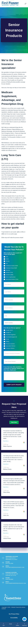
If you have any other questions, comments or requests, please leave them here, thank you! (14, 368)
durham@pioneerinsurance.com (16, 583)
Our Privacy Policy (14, 614)
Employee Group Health (11, 267)
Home (7, 258)
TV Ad (7, 339)
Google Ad (8, 332)
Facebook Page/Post (10, 334)
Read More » (6, 441)
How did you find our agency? (13, 328)
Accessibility (14, 617)
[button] (14, 422)
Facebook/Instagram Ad (11, 337)
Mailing (7, 341)
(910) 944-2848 (9, 563)
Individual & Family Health (12, 265)
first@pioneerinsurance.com (15, 567)
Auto (7, 256)
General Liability (9, 274)
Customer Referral (10, 348)
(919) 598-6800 (9, 579)
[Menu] (25, 3)
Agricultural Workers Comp (12, 279)
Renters (8, 261)
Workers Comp (9, 272)
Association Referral (10, 346)
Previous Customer (10, 343)
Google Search (9, 330)
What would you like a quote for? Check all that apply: (13, 253)
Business (8, 270)
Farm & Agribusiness (10, 277)
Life (7, 263)
